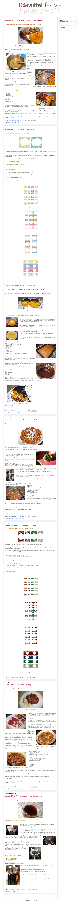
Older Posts (53, 896)
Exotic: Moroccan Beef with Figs (18, 685)
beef (9, 788)
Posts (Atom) (34, 900)
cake (16, 412)
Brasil (13, 412)
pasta (17, 518)
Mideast (20, 788)
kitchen (14, 122)
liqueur (13, 891)
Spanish (27, 788)
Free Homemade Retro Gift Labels (19, 130)
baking (9, 412)
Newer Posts (8, 896)
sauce (23, 518)
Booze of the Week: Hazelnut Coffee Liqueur (23, 796)
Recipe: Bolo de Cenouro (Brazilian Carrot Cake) (25, 289)
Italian (9, 518)
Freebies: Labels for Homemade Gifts (20, 526)
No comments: (23, 120)
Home (31, 896)
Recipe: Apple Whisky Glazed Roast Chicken (23, 21)
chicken (10, 122)
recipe (17, 122)
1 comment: (23, 677)
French (12, 788)
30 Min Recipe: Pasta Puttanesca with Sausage (24, 420)
